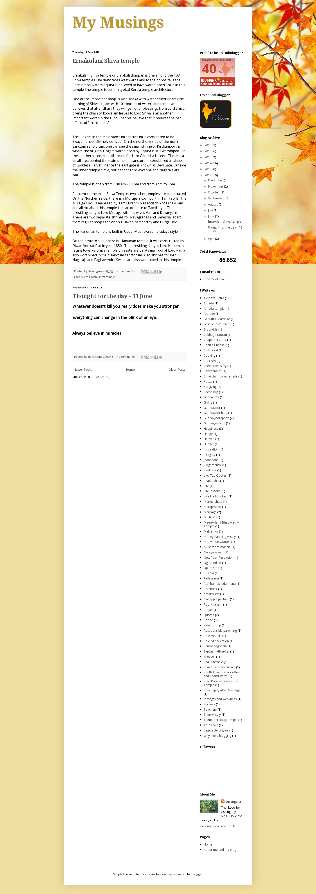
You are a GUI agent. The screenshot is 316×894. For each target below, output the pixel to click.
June (211, 216)
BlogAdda (210, 329)
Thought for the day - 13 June (112, 296)
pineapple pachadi (216, 599)
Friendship (211, 392)
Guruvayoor (212, 408)
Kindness (210, 470)
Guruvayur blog (214, 423)
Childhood (211, 350)
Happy (208, 434)
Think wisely (212, 714)
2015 (208, 157)
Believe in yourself (217, 324)
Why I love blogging (217, 735)
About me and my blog (220, 850)
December (216, 180)
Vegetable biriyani (216, 730)
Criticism (210, 361)
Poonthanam (213, 604)
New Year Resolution (218, 557)
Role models (212, 636)
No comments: (126, 271)
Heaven (209, 439)
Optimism (210, 568)
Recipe (208, 620)
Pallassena (211, 578)
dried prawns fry (215, 366)
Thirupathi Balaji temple (220, 720)
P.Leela (209, 573)
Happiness (211, 428)
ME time (209, 517)
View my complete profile (218, 826)
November (216, 186)
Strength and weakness (220, 699)
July (211, 210)
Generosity (211, 397)
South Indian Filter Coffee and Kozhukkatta (222, 674)
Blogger (197, 874)
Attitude (209, 313)
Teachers (210, 709)
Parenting (210, 589)
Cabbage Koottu (215, 335)
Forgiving (210, 386)
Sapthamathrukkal (216, 651)
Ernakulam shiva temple (99, 277)
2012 (208, 175)
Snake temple (213, 662)
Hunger (209, 444)
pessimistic (211, 594)
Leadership (211, 481)
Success (209, 704)
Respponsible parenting (220, 630)
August (213, 204)
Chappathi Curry (215, 340)
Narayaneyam (214, 552)
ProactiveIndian (215, 279)
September (216, 198)
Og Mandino (212, 563)
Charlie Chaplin (214, 345)
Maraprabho (212, 507)
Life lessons (212, 491)
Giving (208, 402)
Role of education (216, 641)
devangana (233, 801)
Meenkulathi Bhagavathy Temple (221, 524)
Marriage (210, 512)
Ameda (209, 303)
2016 (208, 151)
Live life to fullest (216, 496)
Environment (213, 371)
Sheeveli (209, 656)
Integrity (209, 454)
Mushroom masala (217, 547)
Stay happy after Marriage (222, 690)
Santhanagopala (215, 646)
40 (209, 68)
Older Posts (177, 369)
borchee (166, 874)
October (214, 192)
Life (206, 486)
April (211, 238)
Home (130, 369)
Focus (208, 381)
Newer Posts (83, 369)
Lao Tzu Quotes (215, 475)
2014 (208, 163)
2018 (208, 145)
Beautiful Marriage (217, 319)
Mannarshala (213, 501)
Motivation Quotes (217, 542)
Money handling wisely (220, 537)
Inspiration (211, 449)
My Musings (118, 23)
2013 (208, 169)
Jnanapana (211, 460)
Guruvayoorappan (216, 418)
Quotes (209, 615)
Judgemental (212, 465)
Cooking (209, 355)
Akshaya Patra (214, 298)
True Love (211, 725)
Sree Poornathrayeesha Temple (220, 683)
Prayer (208, 610)
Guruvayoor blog (215, 413)
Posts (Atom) (101, 377)
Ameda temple (214, 308)
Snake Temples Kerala (219, 667)
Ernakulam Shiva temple (106, 60)
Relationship (212, 625)
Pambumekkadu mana (220, 583)
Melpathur (211, 531)
